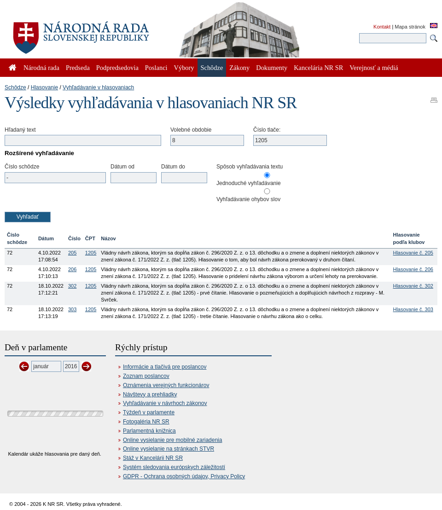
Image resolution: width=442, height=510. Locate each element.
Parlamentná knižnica (149, 431)
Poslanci (156, 67)
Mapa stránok (410, 26)
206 (72, 269)
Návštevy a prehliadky (150, 394)
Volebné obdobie (190, 130)
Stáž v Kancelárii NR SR (153, 458)
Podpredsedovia (117, 67)
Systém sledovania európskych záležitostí (174, 467)
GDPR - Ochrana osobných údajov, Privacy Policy (184, 476)
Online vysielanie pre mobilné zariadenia (172, 440)
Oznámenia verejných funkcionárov (166, 385)
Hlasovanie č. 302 (413, 286)
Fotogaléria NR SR (146, 421)
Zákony (239, 67)
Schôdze (15, 87)
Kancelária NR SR (318, 67)
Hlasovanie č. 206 (413, 269)
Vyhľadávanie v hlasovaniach (98, 87)
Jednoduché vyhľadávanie (248, 183)
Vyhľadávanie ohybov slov (248, 199)
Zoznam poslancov (146, 376)
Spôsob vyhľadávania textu (249, 166)
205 (72, 252)
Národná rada (41, 67)
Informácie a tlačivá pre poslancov (164, 367)
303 (72, 309)
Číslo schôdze (22, 166)
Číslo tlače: (266, 130)
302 (72, 286)
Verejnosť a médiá (373, 67)
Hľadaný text (20, 130)
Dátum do (173, 166)
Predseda (78, 67)
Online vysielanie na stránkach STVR (168, 449)
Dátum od (122, 166)
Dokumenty (271, 67)
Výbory (184, 67)
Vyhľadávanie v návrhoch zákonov (165, 403)
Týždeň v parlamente (148, 412)
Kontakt (381, 26)
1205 (90, 252)
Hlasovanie (44, 87)
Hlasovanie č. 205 (413, 252)
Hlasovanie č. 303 (413, 309)
